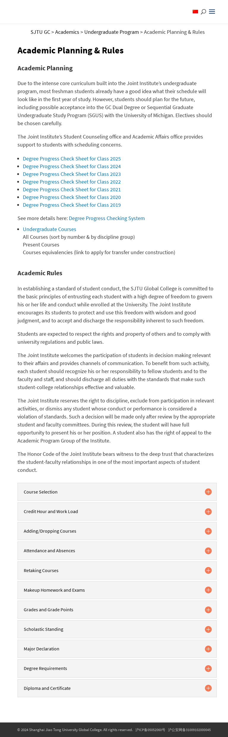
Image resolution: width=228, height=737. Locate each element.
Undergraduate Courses (49, 229)
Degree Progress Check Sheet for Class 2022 (72, 181)
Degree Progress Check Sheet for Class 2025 (72, 158)
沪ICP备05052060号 (150, 730)
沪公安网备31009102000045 (189, 730)
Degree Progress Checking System (107, 218)
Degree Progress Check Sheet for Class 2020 (72, 197)
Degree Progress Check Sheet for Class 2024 (72, 166)
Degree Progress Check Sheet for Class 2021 (72, 189)
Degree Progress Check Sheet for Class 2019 (72, 204)
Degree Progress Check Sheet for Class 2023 (72, 174)
